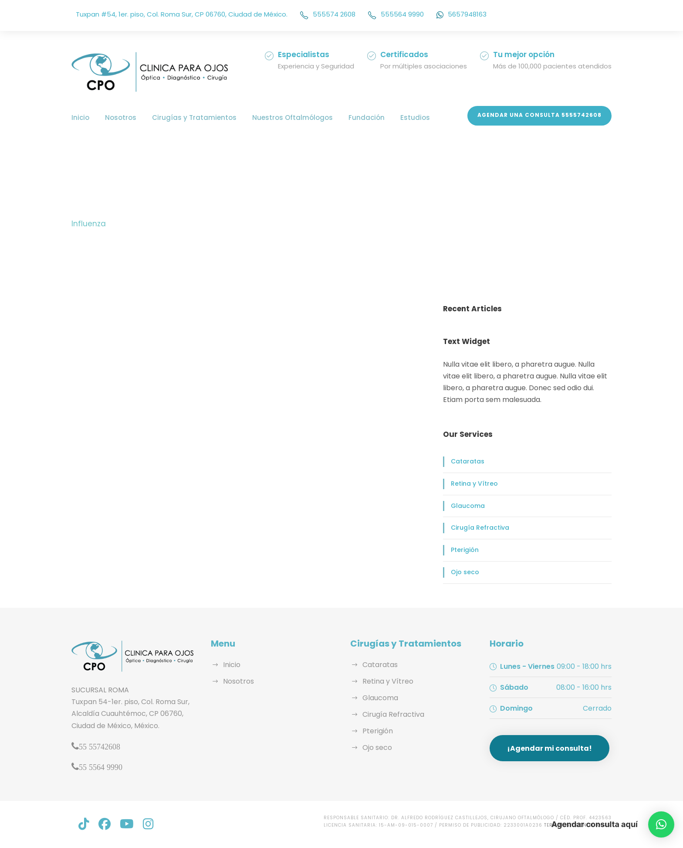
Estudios (399, 117)
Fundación (352, 117)
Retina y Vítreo (473, 483)
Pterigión (464, 549)
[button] (661, 824)
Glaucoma (467, 505)
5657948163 (461, 14)
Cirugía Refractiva (478, 527)
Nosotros (119, 117)
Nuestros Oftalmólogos (282, 117)
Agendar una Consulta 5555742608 (544, 115)
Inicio (80, 117)
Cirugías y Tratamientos (189, 117)
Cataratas (466, 461)
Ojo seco (464, 572)
